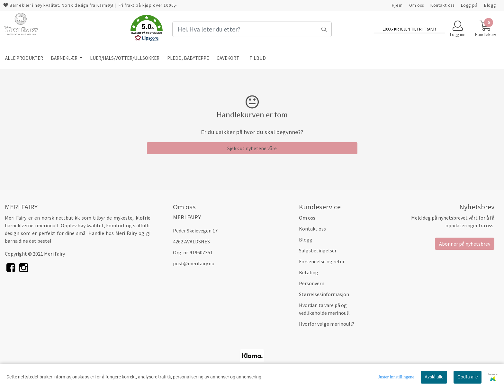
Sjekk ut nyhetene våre (252, 148)
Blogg (490, 5)
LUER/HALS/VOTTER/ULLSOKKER (124, 58)
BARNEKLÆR (64, 58)
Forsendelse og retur (322, 261)
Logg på (469, 5)
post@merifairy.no (193, 263)
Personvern (311, 283)
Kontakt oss (442, 5)
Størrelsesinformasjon (324, 294)
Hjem (397, 5)
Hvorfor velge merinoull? (326, 324)
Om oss (416, 5)
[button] (146, 29)
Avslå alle (434, 376)
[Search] (252, 29)
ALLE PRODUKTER (24, 58)
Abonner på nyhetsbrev (464, 243)
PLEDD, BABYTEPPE (188, 58)
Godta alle (467, 376)
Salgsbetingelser (318, 250)
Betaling (308, 272)
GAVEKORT (228, 58)
